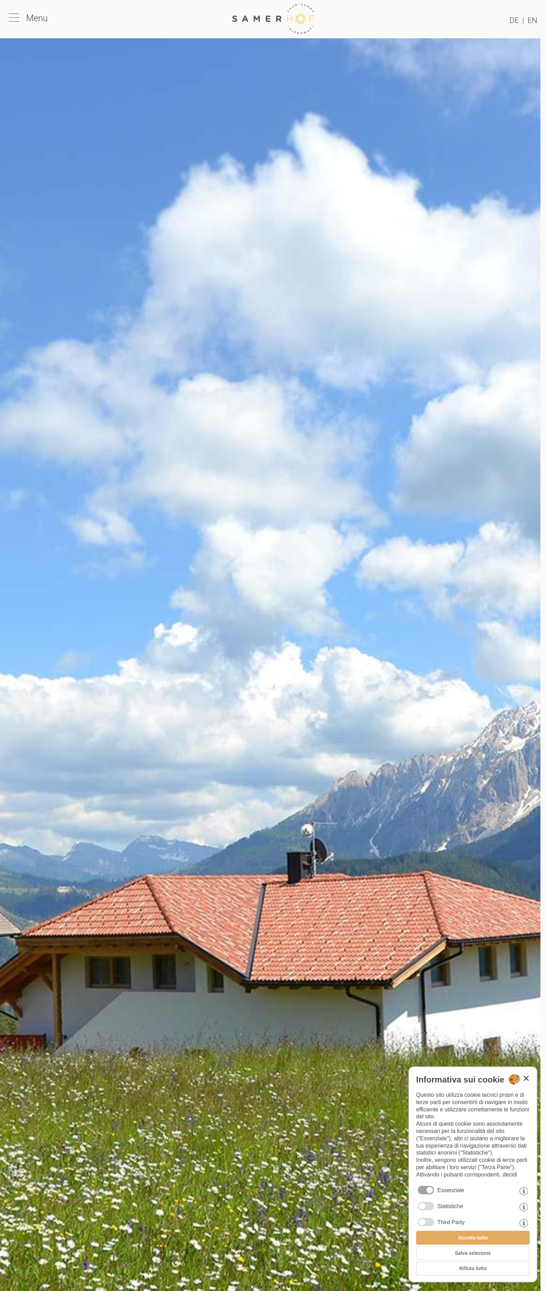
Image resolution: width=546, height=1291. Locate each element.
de (514, 20)
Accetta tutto (473, 1238)
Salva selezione (473, 1253)
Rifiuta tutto (473, 1268)
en (532, 20)
